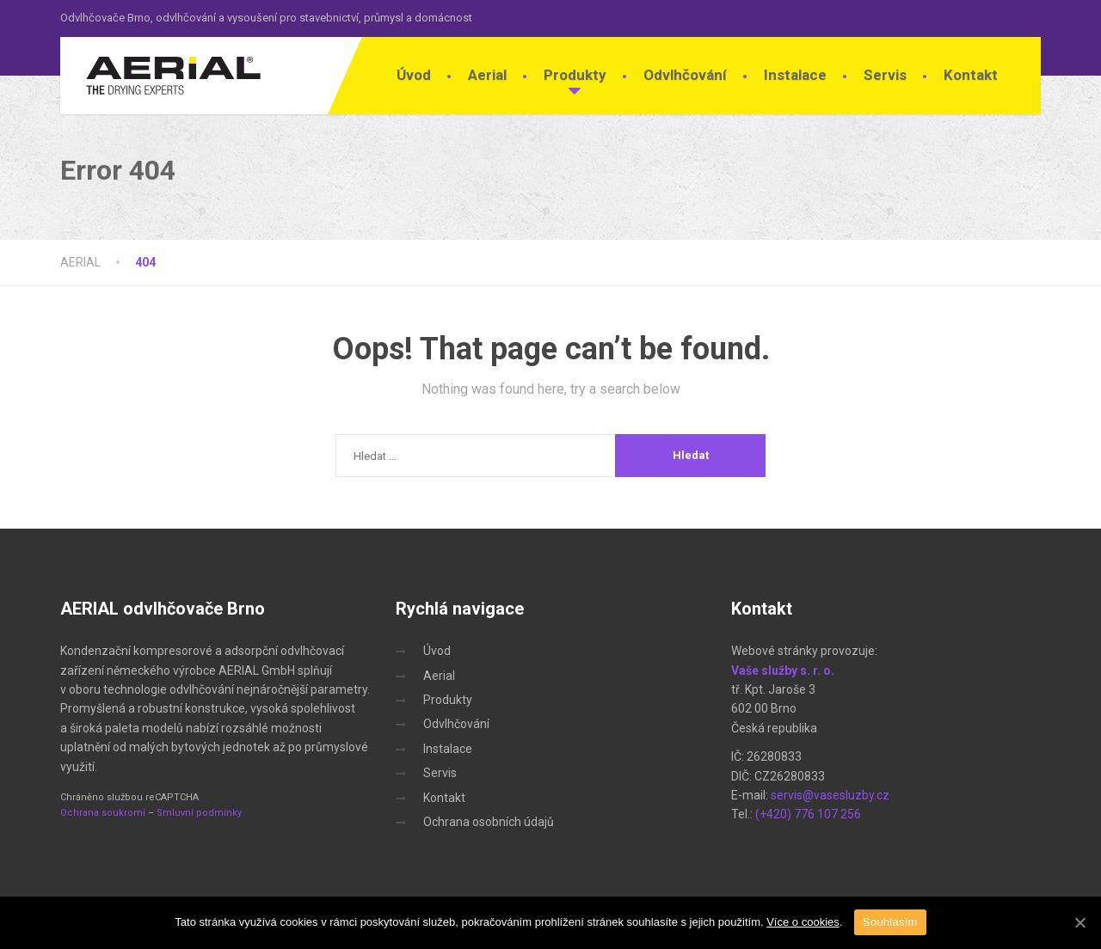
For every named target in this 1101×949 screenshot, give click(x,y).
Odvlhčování (685, 74)
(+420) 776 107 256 (808, 814)
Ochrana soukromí (102, 812)
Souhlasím (890, 921)
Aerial (487, 74)
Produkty (575, 74)
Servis (885, 74)
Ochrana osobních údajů (488, 822)
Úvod (414, 74)
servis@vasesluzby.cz (830, 795)
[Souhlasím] (1079, 922)
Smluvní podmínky (199, 812)
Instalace (795, 74)
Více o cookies (803, 921)
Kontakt (971, 74)
